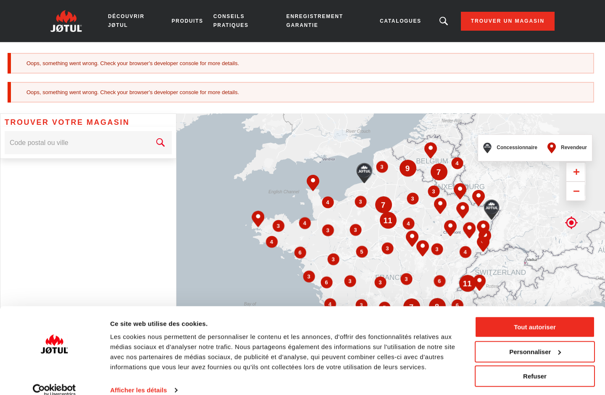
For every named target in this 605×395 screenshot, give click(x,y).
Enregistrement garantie (315, 20)
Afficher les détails (138, 378)
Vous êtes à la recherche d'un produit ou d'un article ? (443, 21)
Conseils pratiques (231, 20)
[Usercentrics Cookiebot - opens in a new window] (54, 378)
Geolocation (571, 188)
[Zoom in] (575, 143)
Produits (187, 21)
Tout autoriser (535, 315)
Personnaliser (535, 339)
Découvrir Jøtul (126, 20)
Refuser (535, 364)
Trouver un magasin (507, 21)
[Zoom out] (575, 162)
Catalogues (400, 21)
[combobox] (77, 113)
